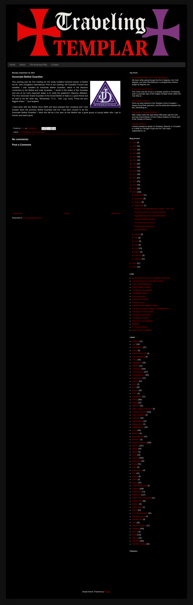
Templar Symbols (139, 124)
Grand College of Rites (141, 287)
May (137, 245)
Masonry (35, 132)
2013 (135, 188)
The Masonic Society (140, 318)
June (137, 241)
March (137, 252)
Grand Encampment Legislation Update (150, 212)
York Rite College (139, 544)
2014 (135, 185)
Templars (135, 529)
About (22, 64)
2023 (135, 153)
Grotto (134, 393)
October (138, 202)
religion (135, 483)
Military (135, 449)
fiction (134, 384)
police (134, 467)
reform (134, 479)
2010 (135, 267)
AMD (134, 344)
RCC (134, 473)
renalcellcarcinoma (139, 486)
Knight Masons (138, 427)
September (139, 205)
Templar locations (139, 526)
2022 (135, 157)
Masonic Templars (139, 443)
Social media (137, 507)
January (138, 259)
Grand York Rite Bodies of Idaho (145, 306)
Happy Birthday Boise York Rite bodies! (150, 216)
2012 (135, 192)
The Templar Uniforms (141, 101)
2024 (135, 150)
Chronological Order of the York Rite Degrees (150, 78)
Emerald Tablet (140, 230)
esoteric (135, 381)
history (134, 400)
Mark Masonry (137, 436)
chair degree (137, 363)
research (135, 489)
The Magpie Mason (139, 293)
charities (135, 366)
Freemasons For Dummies (142, 312)
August (138, 234)
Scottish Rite (137, 501)
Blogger (107, 592)
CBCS (134, 360)
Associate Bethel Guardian (145, 219)
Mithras (135, 452)
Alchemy (135, 341)
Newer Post (17, 213)
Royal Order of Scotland (141, 330)
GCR (134, 387)
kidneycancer (137, 424)
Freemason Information (141, 315)
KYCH (134, 430)
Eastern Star (137, 378)
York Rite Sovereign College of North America (150, 309)
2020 (135, 164)
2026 (135, 142)
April (137, 248)
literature (135, 433)
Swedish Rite (137, 519)
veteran (135, 538)
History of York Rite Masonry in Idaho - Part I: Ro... (154, 209)
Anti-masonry (137, 347)
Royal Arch (136, 495)
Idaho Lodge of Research (142, 409)
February (138, 255)
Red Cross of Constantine (142, 321)
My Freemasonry (139, 296)
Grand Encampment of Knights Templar (148, 281)
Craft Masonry (137, 372)
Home (12, 64)
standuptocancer (138, 516)
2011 (135, 263)
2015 (135, 181)
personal (42, 132)
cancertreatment (138, 357)
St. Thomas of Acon (140, 327)
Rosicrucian (136, 492)
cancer (134, 350)
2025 (135, 146)
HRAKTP (135, 324)
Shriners (135, 504)
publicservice (137, 470)
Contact (55, 64)
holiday (135, 403)
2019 (135, 167)
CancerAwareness (139, 353)
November (139, 199)
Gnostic (135, 390)
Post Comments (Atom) (32, 218)
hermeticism (137, 397)
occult (134, 455)
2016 (135, 178)
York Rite (135, 541)
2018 (135, 171)
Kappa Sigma (137, 421)
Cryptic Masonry (138, 375)
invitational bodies (139, 412)
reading (135, 476)
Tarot (134, 523)
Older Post (115, 213)
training (135, 532)
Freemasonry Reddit (140, 299)
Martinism (136, 439)
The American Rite (38, 64)
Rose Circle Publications (142, 284)
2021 (135, 160)
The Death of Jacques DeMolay (144, 112)
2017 (135, 174)
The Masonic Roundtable (142, 290)
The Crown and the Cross (142, 89)
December (139, 195)
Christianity (136, 369)
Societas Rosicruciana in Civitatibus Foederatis (151, 278)
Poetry (134, 464)
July (136, 238)
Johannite (136, 418)
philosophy (136, 461)
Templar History (138, 303)
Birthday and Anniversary (144, 226)
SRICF (134, 510)
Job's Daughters (25, 132)
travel (134, 535)
